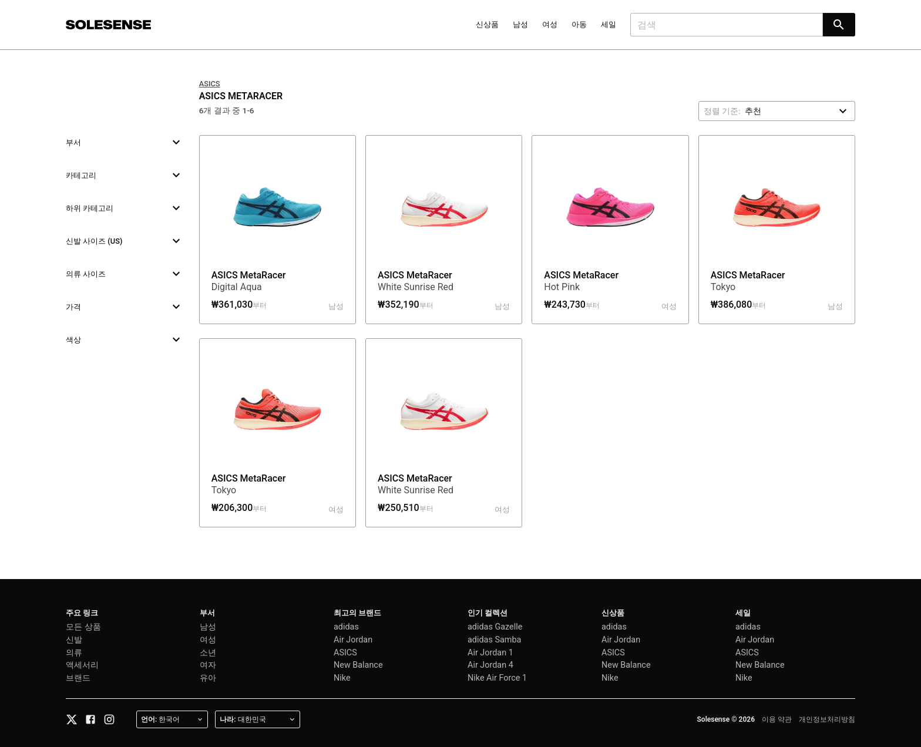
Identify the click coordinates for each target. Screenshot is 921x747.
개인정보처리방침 (827, 719)
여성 (549, 24)
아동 (579, 24)
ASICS (209, 83)
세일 (608, 24)
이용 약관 (777, 719)
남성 (520, 24)
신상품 (487, 24)
